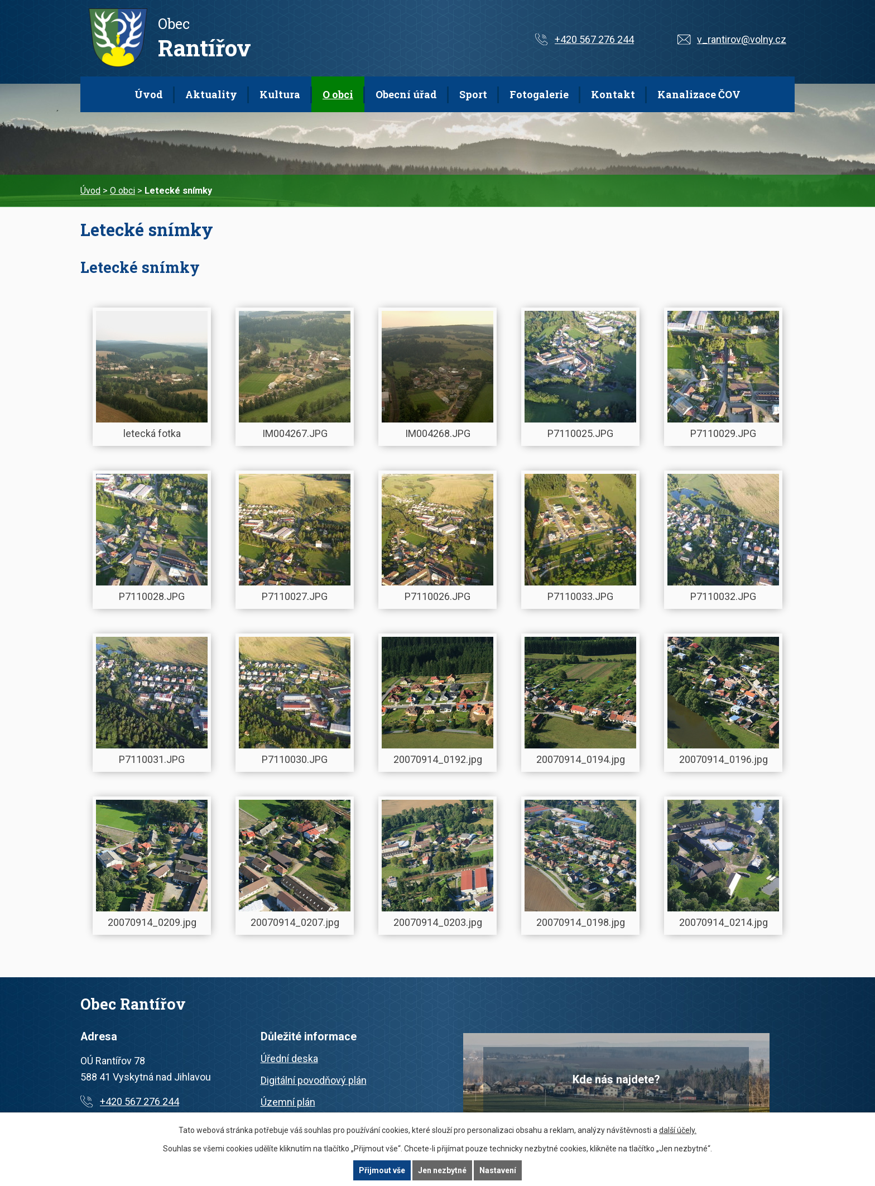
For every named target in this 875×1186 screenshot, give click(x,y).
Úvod (148, 94)
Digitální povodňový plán (314, 1080)
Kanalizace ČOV (699, 94)
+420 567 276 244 (594, 39)
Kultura (279, 94)
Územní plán (288, 1102)
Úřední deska (289, 1058)
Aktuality (211, 94)
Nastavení (497, 1170)
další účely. (677, 1130)
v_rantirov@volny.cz (741, 39)
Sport (473, 94)
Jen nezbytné (442, 1170)
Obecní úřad (406, 94)
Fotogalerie (539, 94)
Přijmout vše (382, 1170)
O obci (338, 94)
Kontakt (613, 94)
